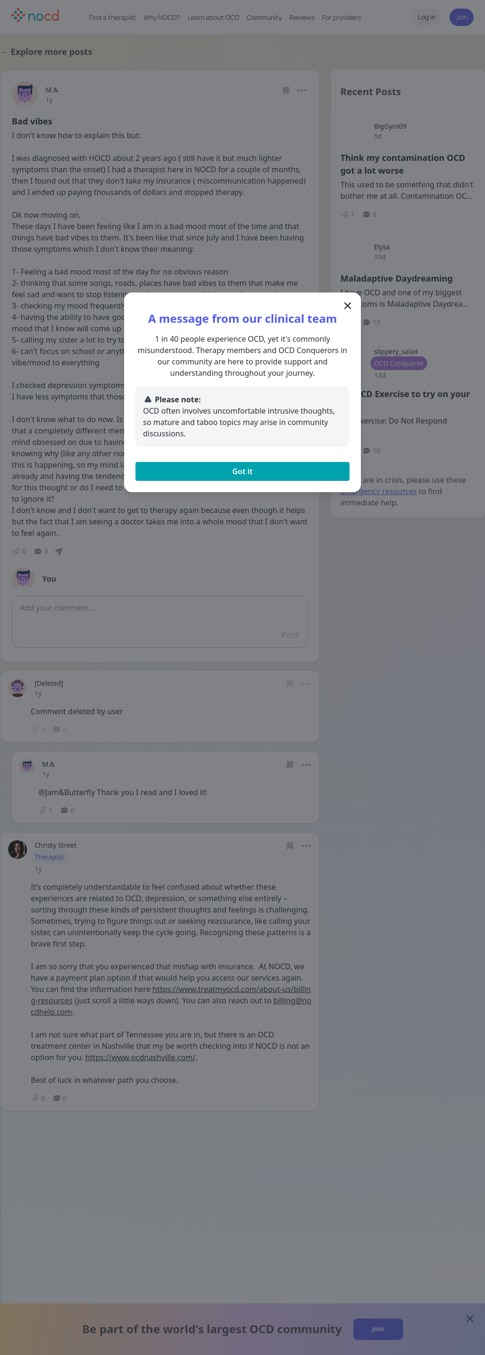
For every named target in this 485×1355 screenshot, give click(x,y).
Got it (242, 471)
